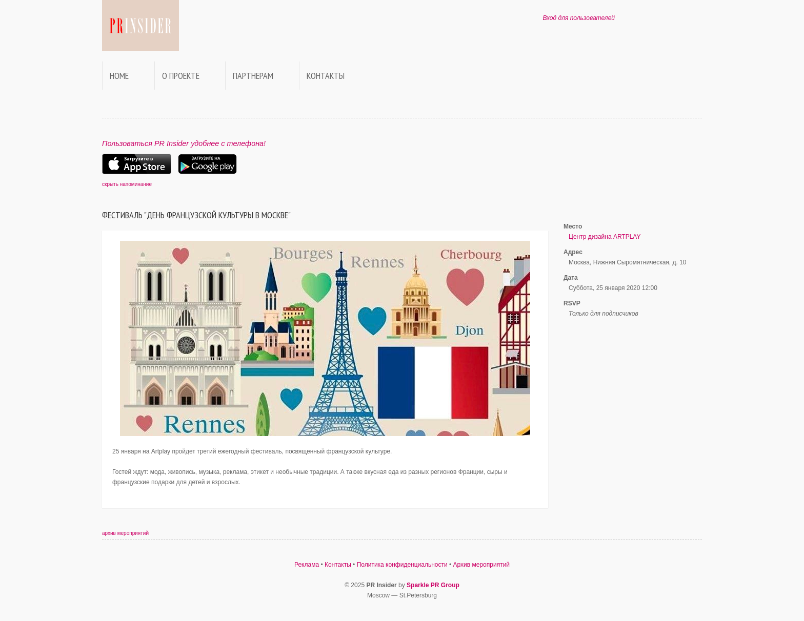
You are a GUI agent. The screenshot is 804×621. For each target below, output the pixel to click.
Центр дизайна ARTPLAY (604, 236)
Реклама (306, 564)
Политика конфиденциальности (402, 564)
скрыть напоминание (127, 184)
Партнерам (253, 75)
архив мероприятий (125, 533)
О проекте (180, 75)
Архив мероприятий (481, 564)
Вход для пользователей (578, 18)
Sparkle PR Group (433, 585)
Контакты (326, 75)
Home (119, 75)
